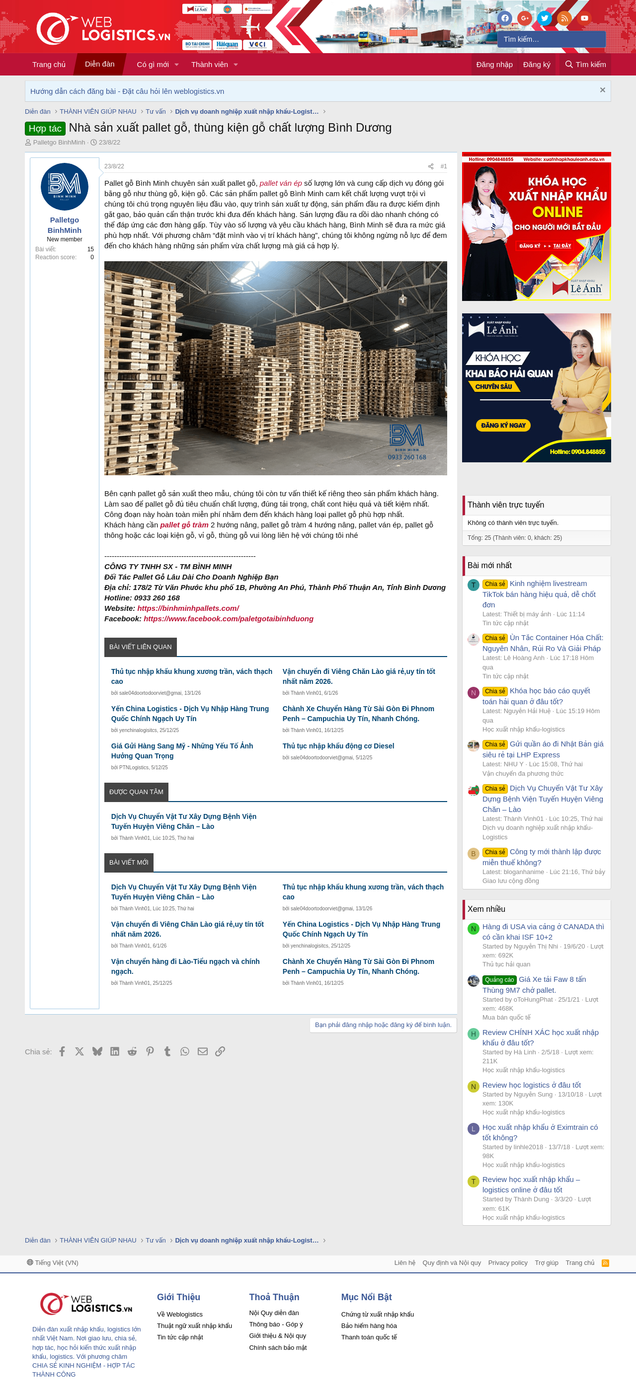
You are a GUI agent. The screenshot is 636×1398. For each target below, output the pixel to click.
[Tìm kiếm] (551, 39)
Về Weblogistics (180, 1314)
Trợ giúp (546, 1262)
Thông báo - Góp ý (276, 1324)
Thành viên (209, 64)
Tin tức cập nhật (505, 623)
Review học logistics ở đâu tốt (531, 1085)
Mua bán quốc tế (506, 1017)
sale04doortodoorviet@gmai (150, 693)
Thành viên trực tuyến (506, 505)
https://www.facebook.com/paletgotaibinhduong (229, 618)
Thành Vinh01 (306, 693)
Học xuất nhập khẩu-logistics (523, 729)
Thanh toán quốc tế (369, 1337)
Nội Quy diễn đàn (274, 1313)
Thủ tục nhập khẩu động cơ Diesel (339, 746)
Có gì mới (153, 64)
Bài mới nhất (490, 565)
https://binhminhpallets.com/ (187, 608)
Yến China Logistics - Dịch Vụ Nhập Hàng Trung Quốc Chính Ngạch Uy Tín (190, 714)
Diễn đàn (100, 64)
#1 (444, 166)
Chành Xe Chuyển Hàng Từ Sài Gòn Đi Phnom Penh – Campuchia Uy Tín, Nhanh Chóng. (358, 714)
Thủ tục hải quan (506, 964)
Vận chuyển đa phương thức (522, 773)
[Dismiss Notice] (601, 91)
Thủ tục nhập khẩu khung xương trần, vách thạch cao (191, 676)
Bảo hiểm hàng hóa (369, 1325)
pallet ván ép (281, 183)
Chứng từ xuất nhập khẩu (377, 1314)
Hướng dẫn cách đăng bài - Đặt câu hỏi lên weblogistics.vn (127, 91)
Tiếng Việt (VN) (53, 1262)
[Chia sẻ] (430, 166)
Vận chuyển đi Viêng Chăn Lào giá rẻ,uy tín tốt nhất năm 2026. (359, 676)
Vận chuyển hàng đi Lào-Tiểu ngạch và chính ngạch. (185, 966)
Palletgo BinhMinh (59, 142)
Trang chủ (49, 64)
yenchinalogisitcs (138, 730)
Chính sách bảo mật (278, 1347)
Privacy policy (508, 1262)
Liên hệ (405, 1262)
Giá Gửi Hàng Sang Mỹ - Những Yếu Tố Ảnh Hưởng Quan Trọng (182, 751)
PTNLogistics (134, 767)
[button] (177, 64)
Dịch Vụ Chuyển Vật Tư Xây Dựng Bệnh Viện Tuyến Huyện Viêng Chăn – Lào (184, 821)
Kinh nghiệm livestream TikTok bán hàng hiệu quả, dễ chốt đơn (539, 594)
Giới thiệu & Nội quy (277, 1335)
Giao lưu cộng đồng (510, 880)
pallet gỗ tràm (184, 524)
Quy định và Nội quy (452, 1262)
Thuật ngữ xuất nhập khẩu (194, 1325)
